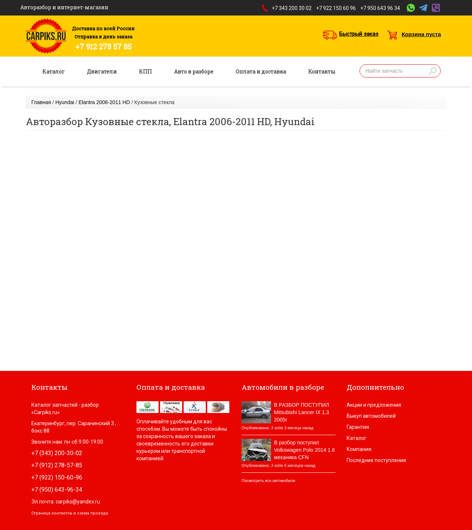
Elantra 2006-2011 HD (104, 102)
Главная (41, 102)
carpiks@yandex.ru (78, 502)
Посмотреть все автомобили (268, 480)
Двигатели (102, 71)
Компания (359, 449)
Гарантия (358, 427)
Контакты (322, 71)
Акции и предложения (374, 405)
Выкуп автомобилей (371, 416)
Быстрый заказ (358, 34)
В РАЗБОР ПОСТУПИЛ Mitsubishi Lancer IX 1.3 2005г (301, 412)
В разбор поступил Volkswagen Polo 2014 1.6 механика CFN (304, 450)
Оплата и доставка (261, 71)
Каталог (53, 71)
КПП (145, 71)
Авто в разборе (194, 71)
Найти (432, 71)
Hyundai (64, 102)
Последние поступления (376, 460)
